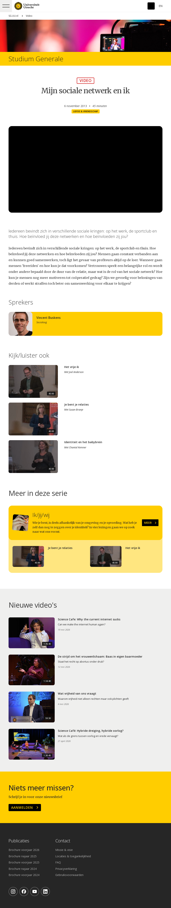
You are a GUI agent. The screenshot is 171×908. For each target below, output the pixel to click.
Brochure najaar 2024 (23, 869)
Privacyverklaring (66, 869)
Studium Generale (36, 58)
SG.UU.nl (13, 16)
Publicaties (19, 841)
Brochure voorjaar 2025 (24, 862)
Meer (148, 523)
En (160, 6)
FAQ (58, 862)
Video (29, 16)
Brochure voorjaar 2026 (24, 850)
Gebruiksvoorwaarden (69, 875)
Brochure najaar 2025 (23, 856)
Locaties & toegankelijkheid (73, 856)
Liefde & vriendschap (85, 111)
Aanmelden (22, 807)
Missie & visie (64, 850)
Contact (62, 841)
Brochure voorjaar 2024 (24, 875)
